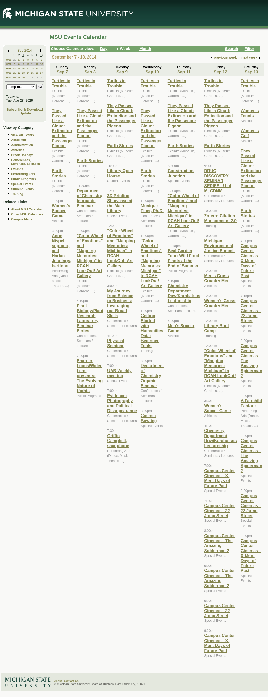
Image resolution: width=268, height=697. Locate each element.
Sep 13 (251, 72)
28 (14, 77)
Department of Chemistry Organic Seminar (152, 375)
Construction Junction (181, 173)
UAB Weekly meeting (119, 373)
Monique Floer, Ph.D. (152, 208)
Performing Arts (23, 174)
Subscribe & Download (24, 109)
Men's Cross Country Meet (217, 278)
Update (25, 113)
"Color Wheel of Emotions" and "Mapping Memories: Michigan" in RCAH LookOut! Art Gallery (90, 255)
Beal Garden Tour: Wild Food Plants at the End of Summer (183, 258)
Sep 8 (90, 72)
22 (19, 72)
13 (41, 64)
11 (32, 64)
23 (23, 72)
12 (37, 64)
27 (41, 72)
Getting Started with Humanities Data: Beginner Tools (152, 330)
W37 (8, 64)
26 (37, 72)
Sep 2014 (25, 50)
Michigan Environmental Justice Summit (219, 245)
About (58, 680)
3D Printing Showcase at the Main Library (119, 203)
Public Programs (23, 179)
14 (14, 68)
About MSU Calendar (26, 209)
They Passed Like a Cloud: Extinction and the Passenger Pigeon (62, 128)
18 (32, 68)
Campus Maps (21, 219)
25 (32, 72)
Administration (22, 145)
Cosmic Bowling (149, 418)
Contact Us (71, 680)
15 (19, 68)
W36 (8, 59)
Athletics (17, 150)
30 (23, 77)
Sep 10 (152, 72)
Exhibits (17, 169)
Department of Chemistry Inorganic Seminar (89, 198)
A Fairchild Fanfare (251, 403)
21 (14, 72)
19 (37, 68)
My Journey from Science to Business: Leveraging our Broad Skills (120, 303)
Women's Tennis (250, 113)
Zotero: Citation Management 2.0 (220, 218)
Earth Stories (59, 173)
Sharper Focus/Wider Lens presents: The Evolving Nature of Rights (90, 375)
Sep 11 (184, 72)
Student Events (22, 189)
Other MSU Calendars (27, 214)
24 (28, 72)
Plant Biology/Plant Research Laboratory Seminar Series (90, 318)
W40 (8, 77)
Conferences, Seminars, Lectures (25, 162)
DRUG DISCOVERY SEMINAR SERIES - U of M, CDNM (217, 180)
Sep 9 (122, 72)
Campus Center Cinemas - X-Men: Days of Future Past (219, 478)
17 (28, 68)
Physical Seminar (115, 343)
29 (19, 77)
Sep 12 (220, 72)
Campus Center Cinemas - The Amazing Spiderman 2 (219, 543)
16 (23, 68)
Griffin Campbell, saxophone (118, 440)
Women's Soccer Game (61, 210)
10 (28, 64)
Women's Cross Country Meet (219, 303)
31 (14, 59)
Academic (18, 140)
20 (41, 68)
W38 (8, 68)
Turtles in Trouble (61, 83)
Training (17, 194)
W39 (8, 72)
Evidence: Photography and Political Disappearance (122, 403)
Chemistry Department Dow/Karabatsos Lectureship (184, 293)
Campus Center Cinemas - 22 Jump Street (219, 510)
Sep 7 (62, 72)
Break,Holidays (22, 155)
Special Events (22, 184)
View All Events (22, 135)
